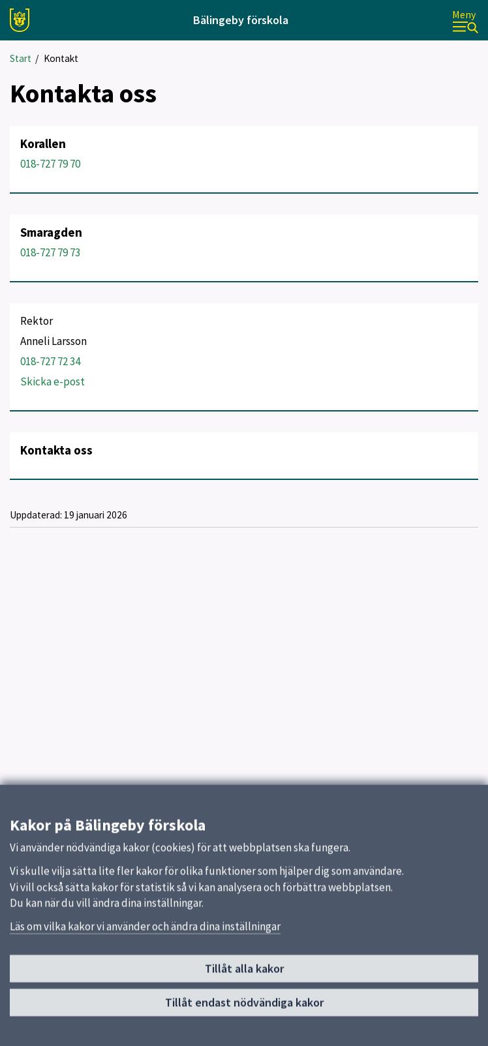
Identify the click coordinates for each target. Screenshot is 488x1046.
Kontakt (61, 58)
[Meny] (465, 20)
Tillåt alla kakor (244, 973)
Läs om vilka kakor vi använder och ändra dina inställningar (145, 931)
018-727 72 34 (50, 361)
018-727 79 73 (50, 252)
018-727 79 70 (50, 164)
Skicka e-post (52, 381)
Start (20, 58)
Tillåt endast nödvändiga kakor (244, 1007)
